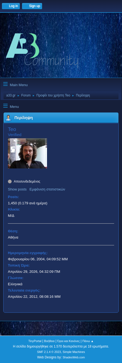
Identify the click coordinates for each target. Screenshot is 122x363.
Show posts (17, 189)
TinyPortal (34, 341)
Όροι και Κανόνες (68, 341)
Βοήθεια (49, 341)
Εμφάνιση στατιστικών (47, 189)
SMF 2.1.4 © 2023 (49, 351)
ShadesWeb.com (73, 357)
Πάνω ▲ (88, 341)
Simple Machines (74, 351)
